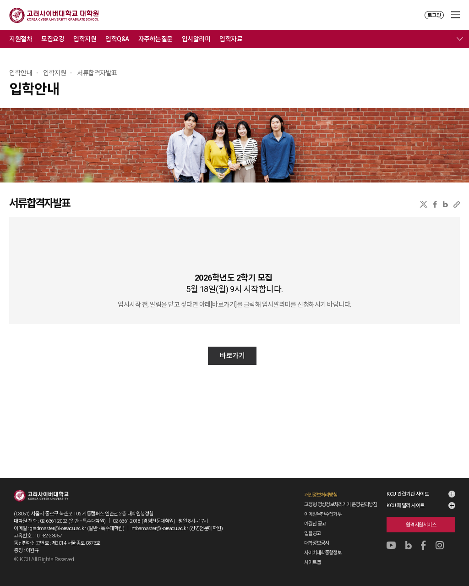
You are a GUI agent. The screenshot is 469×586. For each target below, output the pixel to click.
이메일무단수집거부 (322, 514)
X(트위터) (423, 204)
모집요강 (52, 39)
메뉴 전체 (460, 39)
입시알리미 (196, 39)
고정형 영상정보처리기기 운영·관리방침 (340, 505)
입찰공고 (312, 533)
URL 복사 (456, 204)
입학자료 (230, 39)
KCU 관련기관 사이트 (408, 494)
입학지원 (84, 39)
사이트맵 (312, 562)
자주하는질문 (155, 39)
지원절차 (20, 39)
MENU (455, 15)
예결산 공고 (315, 524)
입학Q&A (117, 39)
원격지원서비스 (421, 525)
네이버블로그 (445, 204)
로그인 (434, 15)
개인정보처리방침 (320, 495)
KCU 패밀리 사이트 (406, 506)
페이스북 (435, 204)
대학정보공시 (316, 543)
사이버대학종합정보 (322, 553)
